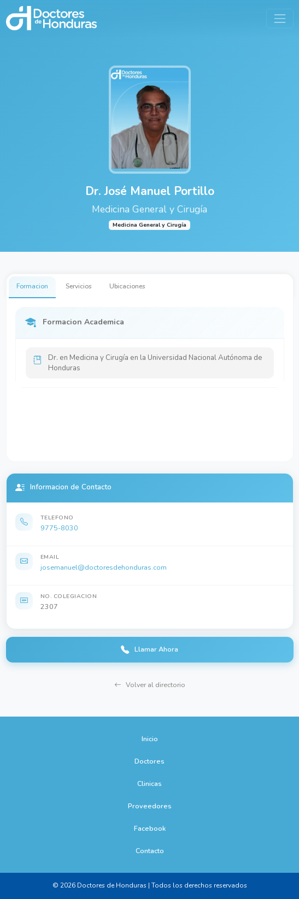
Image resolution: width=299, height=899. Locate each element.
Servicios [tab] (79, 286)
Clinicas (149, 783)
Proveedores (150, 806)
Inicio (150, 738)
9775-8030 (59, 528)
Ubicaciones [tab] (127, 286)
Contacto (150, 850)
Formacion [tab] (32, 286)
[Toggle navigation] (279, 18)
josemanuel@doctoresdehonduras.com (103, 567)
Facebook (150, 828)
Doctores (149, 761)
